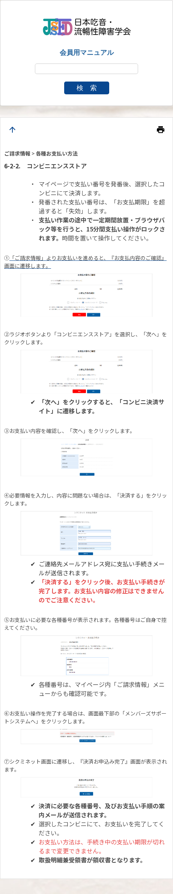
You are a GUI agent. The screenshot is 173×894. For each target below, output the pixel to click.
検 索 (87, 88)
